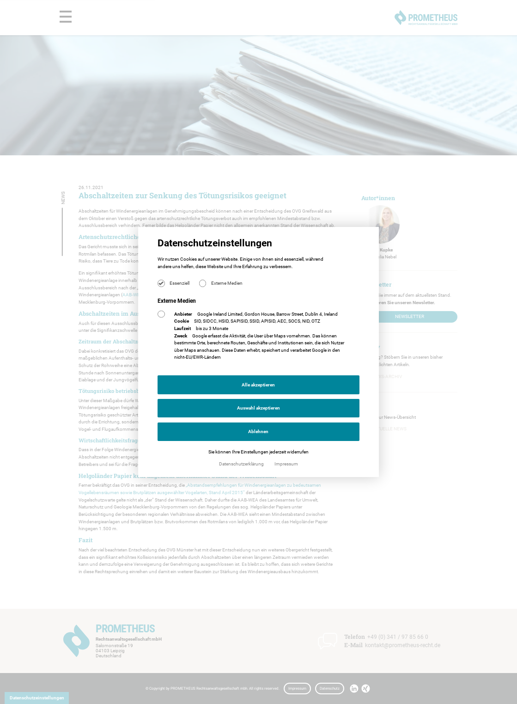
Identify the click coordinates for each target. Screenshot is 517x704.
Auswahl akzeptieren (258, 408)
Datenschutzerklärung (242, 464)
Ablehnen (258, 432)
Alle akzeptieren (258, 385)
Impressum (286, 464)
